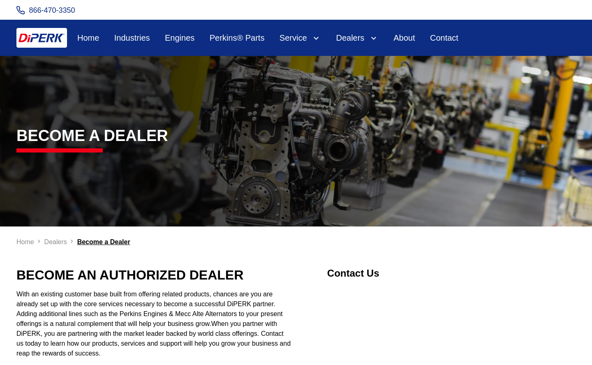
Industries (132, 37)
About (404, 37)
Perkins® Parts (237, 37)
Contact (444, 37)
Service (293, 37)
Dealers (350, 37)
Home (88, 37)
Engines (179, 37)
